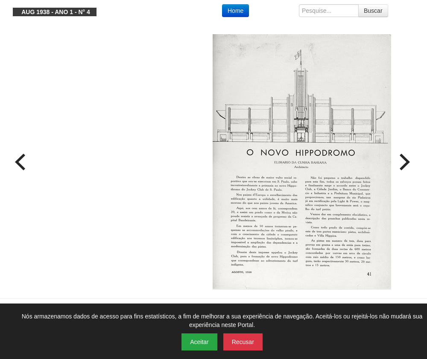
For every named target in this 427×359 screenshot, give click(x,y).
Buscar (373, 10)
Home (235, 10)
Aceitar (199, 342)
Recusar (243, 342)
